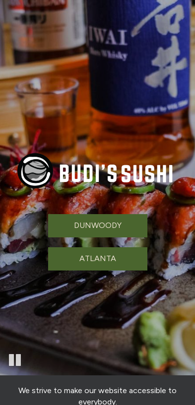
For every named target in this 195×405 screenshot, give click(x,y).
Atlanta (97, 258)
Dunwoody (98, 225)
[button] (14, 358)
